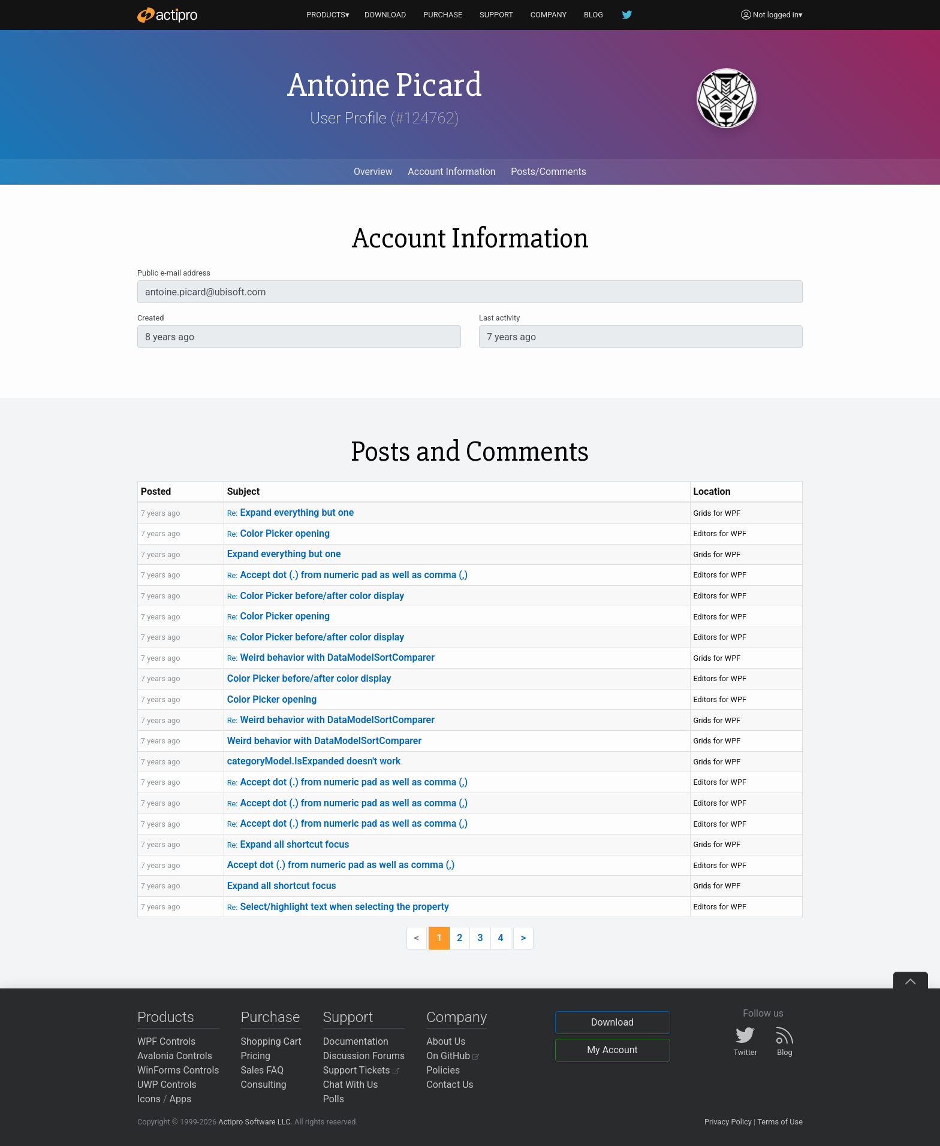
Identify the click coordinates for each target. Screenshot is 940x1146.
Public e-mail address (173, 272)
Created (150, 317)
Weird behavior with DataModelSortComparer (331, 657)
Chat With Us (350, 1084)
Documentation (355, 1041)
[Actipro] (167, 15)
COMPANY (549, 14)
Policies (443, 1070)
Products (165, 1017)
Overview (373, 171)
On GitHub (452, 1056)
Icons (149, 1099)
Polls (333, 1099)
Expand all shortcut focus (288, 844)
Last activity (499, 317)
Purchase (270, 1017)
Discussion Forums (364, 1056)
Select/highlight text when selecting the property (338, 906)
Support (348, 1017)
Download (612, 1022)
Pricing (256, 1056)
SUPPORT (496, 14)
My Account (612, 1050)
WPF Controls (166, 1041)
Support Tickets (361, 1070)
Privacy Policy (728, 1121)
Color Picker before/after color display (316, 595)
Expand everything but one (290, 512)
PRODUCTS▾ (328, 14)
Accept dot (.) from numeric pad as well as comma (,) (347, 574)
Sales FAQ (262, 1070)
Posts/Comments (548, 171)
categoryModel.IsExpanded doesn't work (314, 761)
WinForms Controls (178, 1070)
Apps (181, 1099)
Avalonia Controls (174, 1056)
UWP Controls (167, 1084)
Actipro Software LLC (254, 1121)
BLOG (593, 14)
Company (456, 1017)
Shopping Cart (271, 1041)
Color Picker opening (278, 533)
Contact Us (450, 1084)
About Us (445, 1041)
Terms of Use (780, 1121)
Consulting (264, 1084)
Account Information (451, 171)
